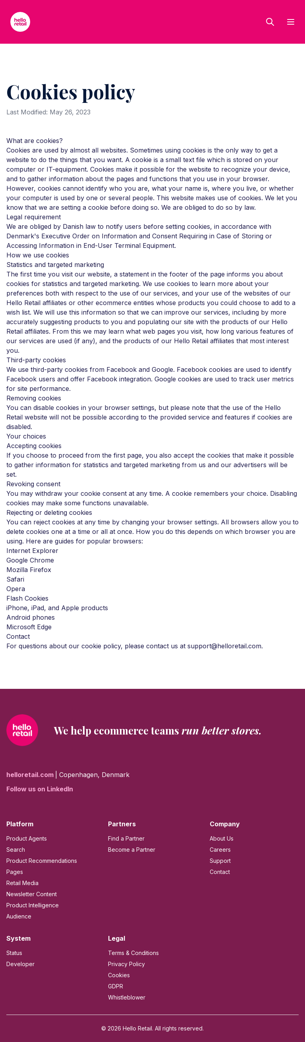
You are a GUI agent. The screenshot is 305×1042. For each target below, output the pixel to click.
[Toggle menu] (291, 22)
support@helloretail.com (224, 646)
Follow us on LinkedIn (39, 789)
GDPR (115, 986)
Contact (220, 871)
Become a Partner (131, 849)
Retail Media (22, 883)
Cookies (119, 975)
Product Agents (26, 838)
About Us (222, 838)
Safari (15, 579)
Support (220, 860)
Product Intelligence (32, 905)
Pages (14, 871)
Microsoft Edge (29, 627)
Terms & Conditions (133, 952)
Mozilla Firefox (28, 570)
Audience (18, 916)
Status (14, 952)
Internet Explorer (32, 551)
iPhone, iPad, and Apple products (57, 608)
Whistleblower (126, 997)
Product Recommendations (41, 860)
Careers (220, 849)
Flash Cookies (27, 598)
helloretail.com (30, 775)
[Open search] (270, 22)
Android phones (30, 617)
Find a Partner (126, 838)
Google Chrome (30, 560)
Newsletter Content (31, 894)
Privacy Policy (126, 964)
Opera (15, 589)
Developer (20, 964)
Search (15, 849)
